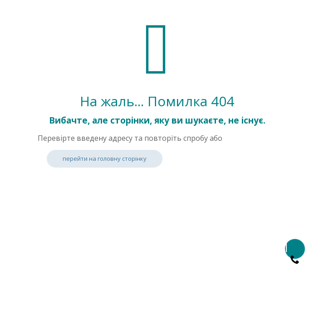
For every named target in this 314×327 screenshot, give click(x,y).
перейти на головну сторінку (105, 158)
